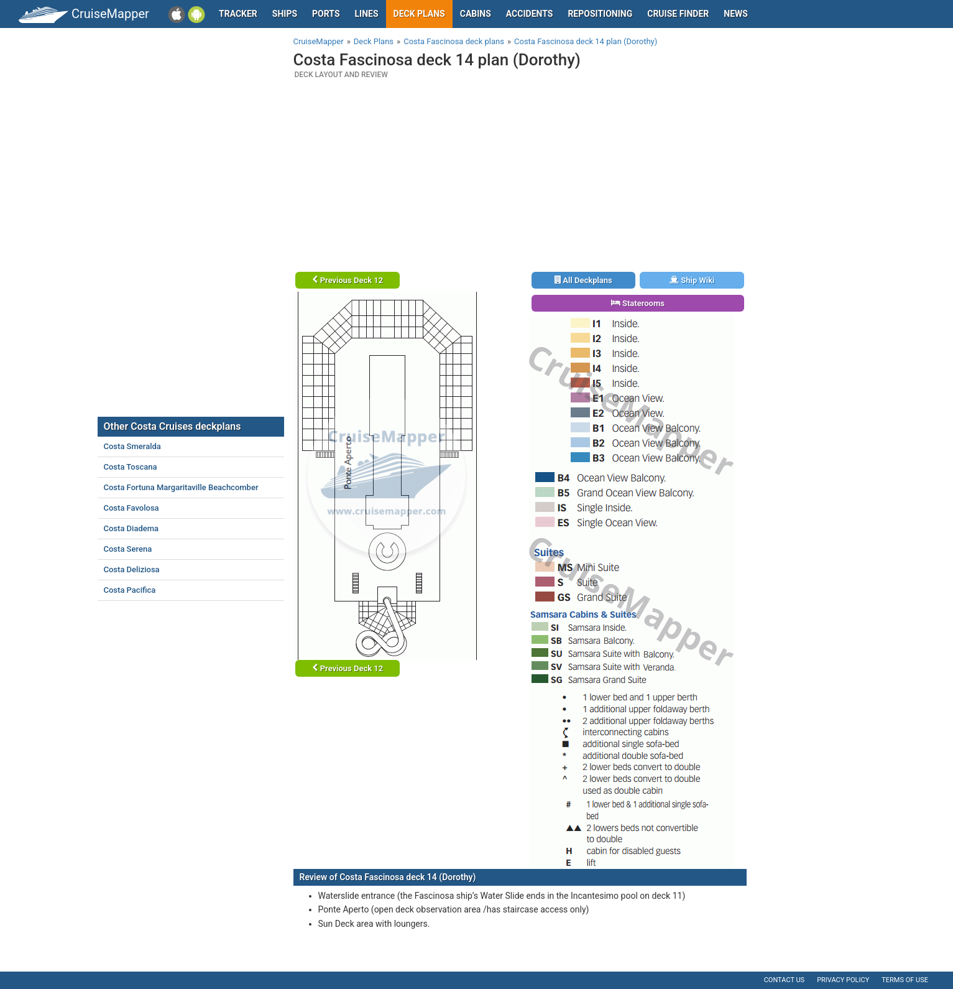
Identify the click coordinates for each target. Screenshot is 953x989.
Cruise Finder (678, 14)
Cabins (475, 14)
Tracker (238, 14)
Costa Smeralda (132, 446)
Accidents (529, 14)
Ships (284, 14)
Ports (325, 14)
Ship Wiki (692, 280)
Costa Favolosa (131, 508)
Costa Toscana (130, 466)
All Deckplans (583, 280)
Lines (367, 14)
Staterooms (638, 303)
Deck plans (419, 14)
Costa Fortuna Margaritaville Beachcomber (181, 487)
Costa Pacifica (130, 590)
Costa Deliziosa (132, 569)
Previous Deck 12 (348, 280)
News (736, 14)
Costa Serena (128, 549)
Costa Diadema (131, 528)
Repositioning (600, 14)
